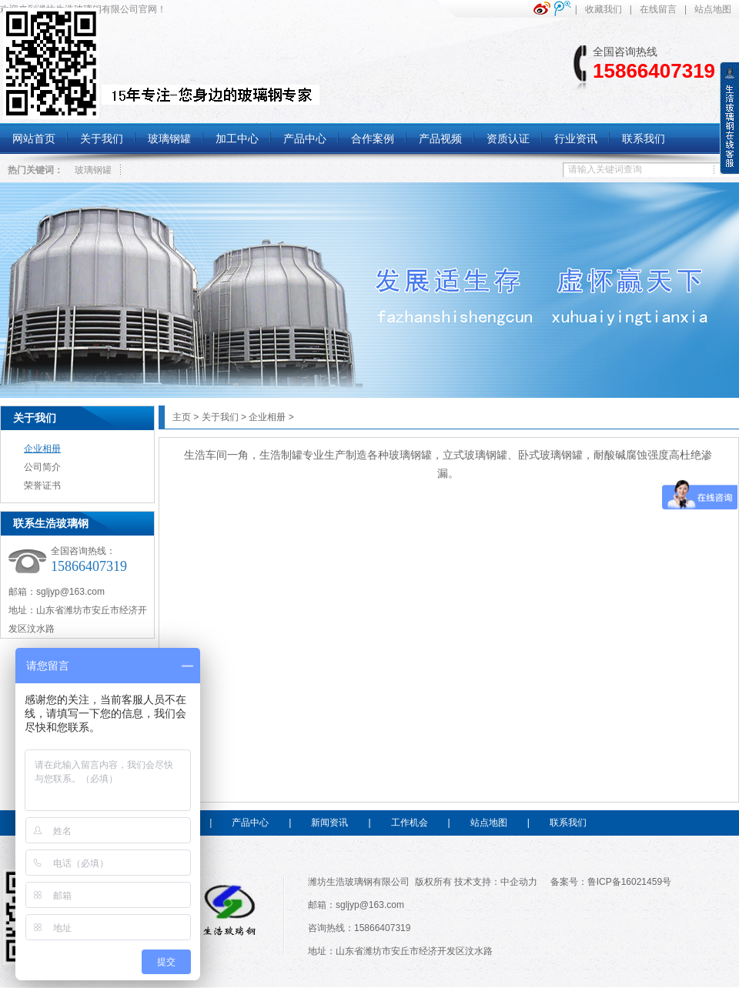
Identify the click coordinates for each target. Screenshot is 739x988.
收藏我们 (603, 9)
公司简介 (42, 467)
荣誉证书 (42, 485)
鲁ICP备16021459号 (629, 881)
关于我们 (34, 418)
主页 (181, 417)
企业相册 (42, 448)
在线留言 (658, 9)
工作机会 (409, 822)
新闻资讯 (329, 822)
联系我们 (568, 822)
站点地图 (712, 9)
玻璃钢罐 (93, 170)
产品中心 (250, 822)
